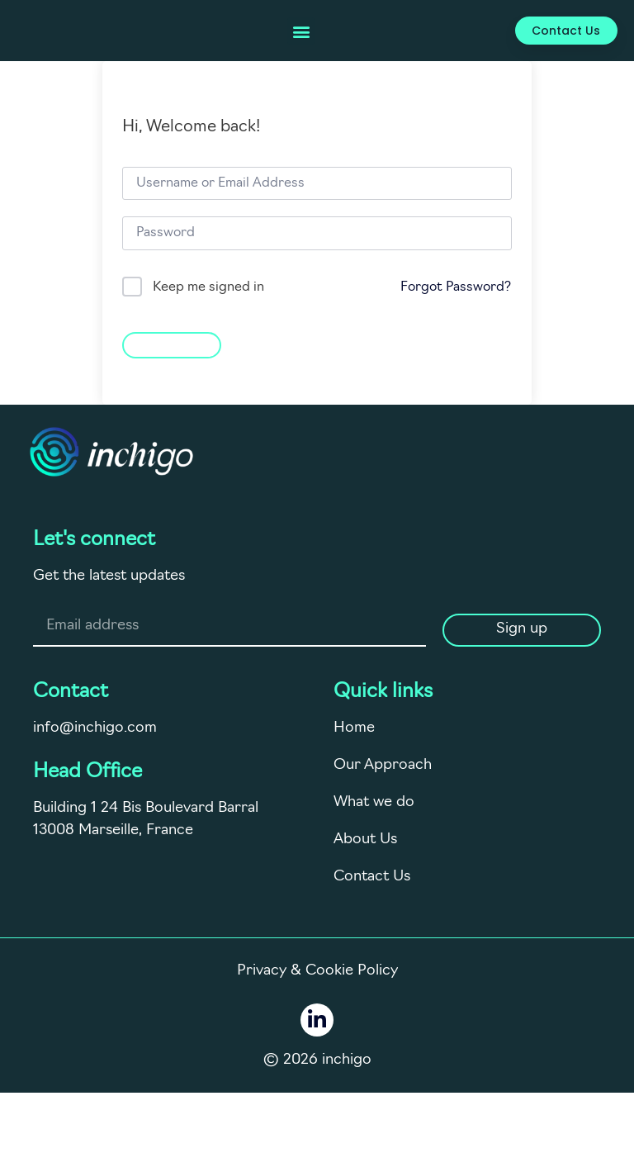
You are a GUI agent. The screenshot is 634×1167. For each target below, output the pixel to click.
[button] (301, 31)
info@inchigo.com (95, 728)
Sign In (172, 343)
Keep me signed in (208, 287)
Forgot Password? (455, 287)
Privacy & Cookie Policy (317, 971)
